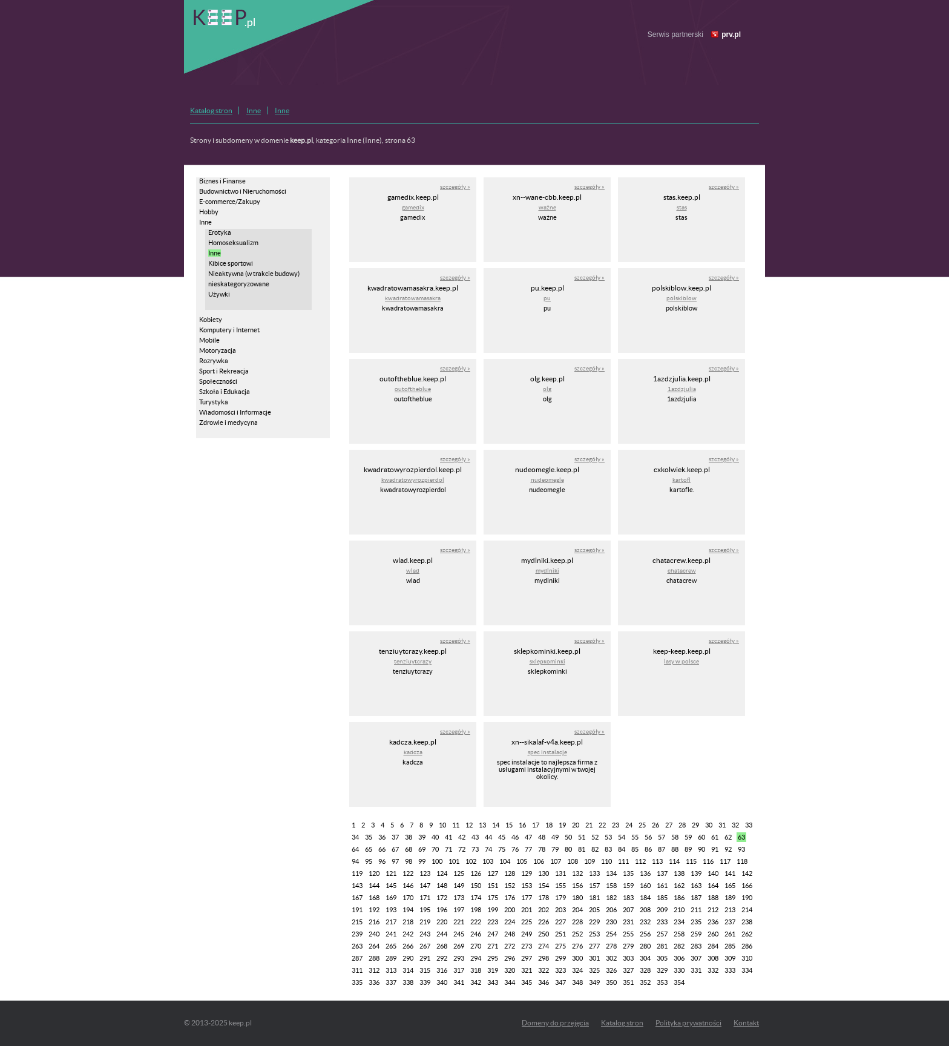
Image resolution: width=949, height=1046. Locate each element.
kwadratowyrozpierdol (412, 479)
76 (515, 849)
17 (535, 825)
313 (391, 970)
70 (435, 849)
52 (595, 837)
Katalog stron (211, 110)
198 (475, 909)
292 (441, 958)
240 (374, 934)
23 (615, 825)
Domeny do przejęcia (555, 1023)
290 (407, 958)
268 (441, 946)
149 (458, 885)
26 (655, 825)
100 (437, 861)
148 (441, 885)
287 (357, 958)
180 (577, 897)
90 (701, 849)
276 (577, 946)
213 (729, 909)
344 (509, 982)
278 (611, 946)
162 (679, 885)
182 (611, 897)
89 (688, 849)
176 (509, 897)
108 (572, 861)
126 (475, 873)
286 (746, 946)
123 (424, 873)
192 (374, 909)
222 (475, 922)
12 (469, 825)
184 (645, 897)
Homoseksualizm (233, 242)
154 (543, 885)
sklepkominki (547, 661)
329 (662, 970)
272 (509, 946)
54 (621, 837)
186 (679, 897)
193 (391, 909)
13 (482, 825)
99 (421, 861)
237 (729, 922)
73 (475, 849)
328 (645, 970)
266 (407, 946)
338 (407, 982)
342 (475, 982)
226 (543, 922)
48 (541, 837)
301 (594, 958)
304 (645, 958)
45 (501, 837)
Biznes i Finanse (222, 181)
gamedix (413, 207)
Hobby (208, 211)
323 (560, 970)
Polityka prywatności (688, 1023)
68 (408, 849)
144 (374, 885)
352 (645, 982)
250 (543, 934)
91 (714, 849)
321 (526, 970)
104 (504, 861)
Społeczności (218, 381)
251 (560, 934)
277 (594, 946)
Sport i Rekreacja (224, 371)
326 (611, 970)
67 (395, 849)
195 (424, 909)
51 (581, 837)
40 (435, 837)
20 (575, 825)
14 (495, 825)
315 (424, 970)
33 (748, 825)
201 (526, 909)
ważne (547, 207)
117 (725, 861)
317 (458, 970)
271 (492, 946)
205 (594, 909)
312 (374, 970)
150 (475, 885)
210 (679, 909)
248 (509, 934)
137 (662, 873)
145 (391, 885)
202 (543, 909)
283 (696, 946)
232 (645, 922)
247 (492, 934)
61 (714, 837)
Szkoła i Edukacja (224, 391)
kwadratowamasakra (413, 298)
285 (729, 946)
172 (441, 897)
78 (541, 849)
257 (662, 934)
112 (640, 861)
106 (538, 861)
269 (458, 946)
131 (560, 873)
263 (357, 946)
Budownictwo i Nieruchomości (242, 191)
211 (696, 909)
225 (526, 922)
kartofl (681, 479)
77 (528, 849)
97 (395, 861)
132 (577, 873)
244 (441, 934)
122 (407, 873)
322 (543, 970)
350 (611, 982)
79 (555, 849)
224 (509, 922)
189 (729, 897)
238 (746, 922)
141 (729, 873)
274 (543, 946)
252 (577, 934)
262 (746, 934)
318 (475, 970)
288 (374, 958)
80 (568, 849)
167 (357, 897)
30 (708, 825)
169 (391, 897)
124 (441, 873)
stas (682, 207)
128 (509, 873)
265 (391, 946)
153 (526, 885)
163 (696, 885)
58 (674, 837)
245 (458, 934)
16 (522, 825)
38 (408, 837)
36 (382, 837)
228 (577, 922)
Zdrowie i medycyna (228, 422)
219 (424, 922)
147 (424, 885)
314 (407, 970)
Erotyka (219, 232)
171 (424, 897)
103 (487, 861)
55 (635, 837)
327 (628, 970)
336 (374, 982)
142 (746, 873)
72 (461, 849)
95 (368, 861)
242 (407, 934)
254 (611, 934)
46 (515, 837)
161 (662, 885)
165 (729, 885)
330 (679, 970)
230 (611, 922)
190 (746, 897)
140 (713, 873)
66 (382, 849)
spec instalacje (547, 752)
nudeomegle (547, 479)
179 (560, 897)
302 (611, 958)
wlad (412, 570)
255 (628, 934)
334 (746, 970)
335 (357, 982)
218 (407, 922)
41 (448, 837)
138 (679, 873)
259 (696, 934)
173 (458, 897)
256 (645, 934)
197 (458, 909)
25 (642, 825)
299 (560, 958)
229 (594, 922)
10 (442, 825)
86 (648, 849)
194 (407, 909)
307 (696, 958)
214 (746, 909)
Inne (253, 110)
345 (526, 982)
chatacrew (682, 570)
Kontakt (746, 1023)
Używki (219, 294)
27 (668, 825)
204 (577, 909)
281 (662, 946)
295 (492, 958)
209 (662, 909)
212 (713, 909)
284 (713, 946)
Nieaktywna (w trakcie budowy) (254, 273)
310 (746, 958)
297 (526, 958)
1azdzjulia (682, 389)
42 (461, 837)
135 (628, 873)
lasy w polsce (681, 661)
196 (441, 909)
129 (526, 873)
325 (594, 970)
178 (543, 897)
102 (470, 861)
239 (357, 934)
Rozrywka (213, 360)
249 (526, 934)
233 (662, 922)
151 (492, 885)
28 (682, 825)
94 (355, 861)
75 (501, 849)
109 (589, 861)
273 (526, 946)
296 (509, 958)
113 (657, 861)
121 (391, 873)
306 (679, 958)
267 (424, 946)
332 (713, 970)
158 (611, 885)
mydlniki (547, 570)
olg (547, 389)
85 (635, 849)
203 (560, 909)
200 (509, 909)
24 (628, 825)
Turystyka (213, 402)
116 (708, 861)
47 (528, 837)
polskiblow (681, 298)
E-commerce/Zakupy (229, 201)
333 (729, 970)
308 (713, 958)
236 (713, 922)
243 (424, 934)
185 (662, 897)
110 (606, 861)
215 (357, 922)
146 (407, 885)
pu (547, 298)
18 (549, 825)
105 (521, 861)
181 (594, 897)
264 (374, 946)
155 (560, 885)
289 (391, 958)
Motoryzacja (217, 350)
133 (594, 873)
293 (458, 958)
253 (594, 934)
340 (441, 982)
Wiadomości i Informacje (235, 412)
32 (735, 825)
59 (688, 837)
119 (357, 873)
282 (679, 946)
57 (661, 837)
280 (645, 946)
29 (695, 825)
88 (674, 849)
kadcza (413, 752)
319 (492, 970)
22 (602, 825)
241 (391, 934)
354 (679, 982)
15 (509, 825)
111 (623, 861)
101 (453, 861)
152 (509, 885)
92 (728, 849)
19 (562, 825)
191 (357, 909)
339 (424, 982)
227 (560, 922)
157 (594, 885)
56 (648, 837)
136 (645, 873)
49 (555, 837)
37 (395, 837)
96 (382, 861)
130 (543, 873)
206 (611, 909)
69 (421, 849)
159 (628, 885)
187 (696, 897)
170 (407, 897)
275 (560, 946)
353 (662, 982)
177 (526, 897)
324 (577, 970)
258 (679, 934)
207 (628, 909)
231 (628, 922)
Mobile (209, 340)
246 (475, 934)
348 (577, 982)
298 (543, 958)
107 (555, 861)
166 (746, 885)
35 (368, 837)
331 (696, 970)
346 (543, 982)
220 (441, 922)
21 (589, 825)
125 (458, 873)
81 (581, 849)
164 (713, 885)
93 (741, 849)
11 (455, 825)
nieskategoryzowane (238, 284)
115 (691, 861)
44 (488, 837)
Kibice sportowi (230, 263)
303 (628, 958)
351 (628, 982)
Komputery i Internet (229, 330)
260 (713, 934)
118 (742, 861)
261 (729, 934)
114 (674, 861)
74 (488, 849)
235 (696, 922)
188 (713, 897)
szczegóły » (455, 186)
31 (722, 825)
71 (448, 849)
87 (661, 849)
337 (391, 982)
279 (628, 946)
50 (568, 837)
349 (594, 982)
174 (475, 897)
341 (458, 982)
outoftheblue (413, 389)
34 (355, 837)
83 (608, 849)
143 (357, 885)
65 (368, 849)
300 (577, 958)
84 (621, 849)
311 (357, 970)
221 (458, 922)
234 (679, 922)
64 (355, 849)
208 (645, 909)
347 (560, 982)
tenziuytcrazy (413, 661)
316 (441, 970)
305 (662, 958)
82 (595, 849)
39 (421, 837)
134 (611, 873)
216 (374, 922)
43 (475, 837)
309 (729, 958)
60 (701, 837)
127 (492, 873)
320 (509, 970)
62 (728, 837)
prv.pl (731, 34)
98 (408, 861)
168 (374, 897)
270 (475, 946)
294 (475, 958)
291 (424, 958)
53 (608, 837)
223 (492, 922)
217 (391, 922)
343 (492, 982)
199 (492, 909)
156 (577, 885)
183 (628, 897)
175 (492, 897)
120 (374, 873)
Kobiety (210, 319)
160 (645, 885)
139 (696, 873)
